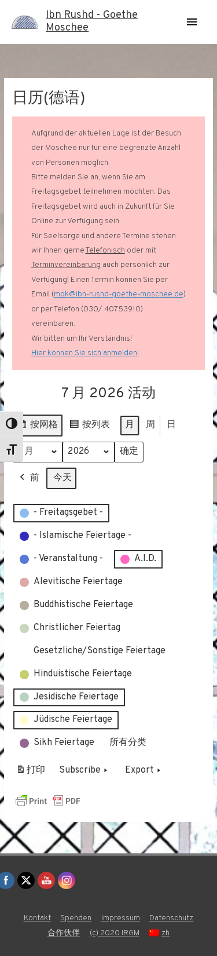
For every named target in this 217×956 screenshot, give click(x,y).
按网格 (37, 427)
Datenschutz (171, 918)
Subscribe (84, 771)
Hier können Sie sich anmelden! (85, 353)
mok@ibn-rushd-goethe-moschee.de (118, 294)
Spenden (75, 918)
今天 (62, 478)
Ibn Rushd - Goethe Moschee (92, 22)
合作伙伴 (63, 933)
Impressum (120, 918)
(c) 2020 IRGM (114, 933)
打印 (30, 773)
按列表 (89, 427)
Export (144, 771)
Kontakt (37, 918)
